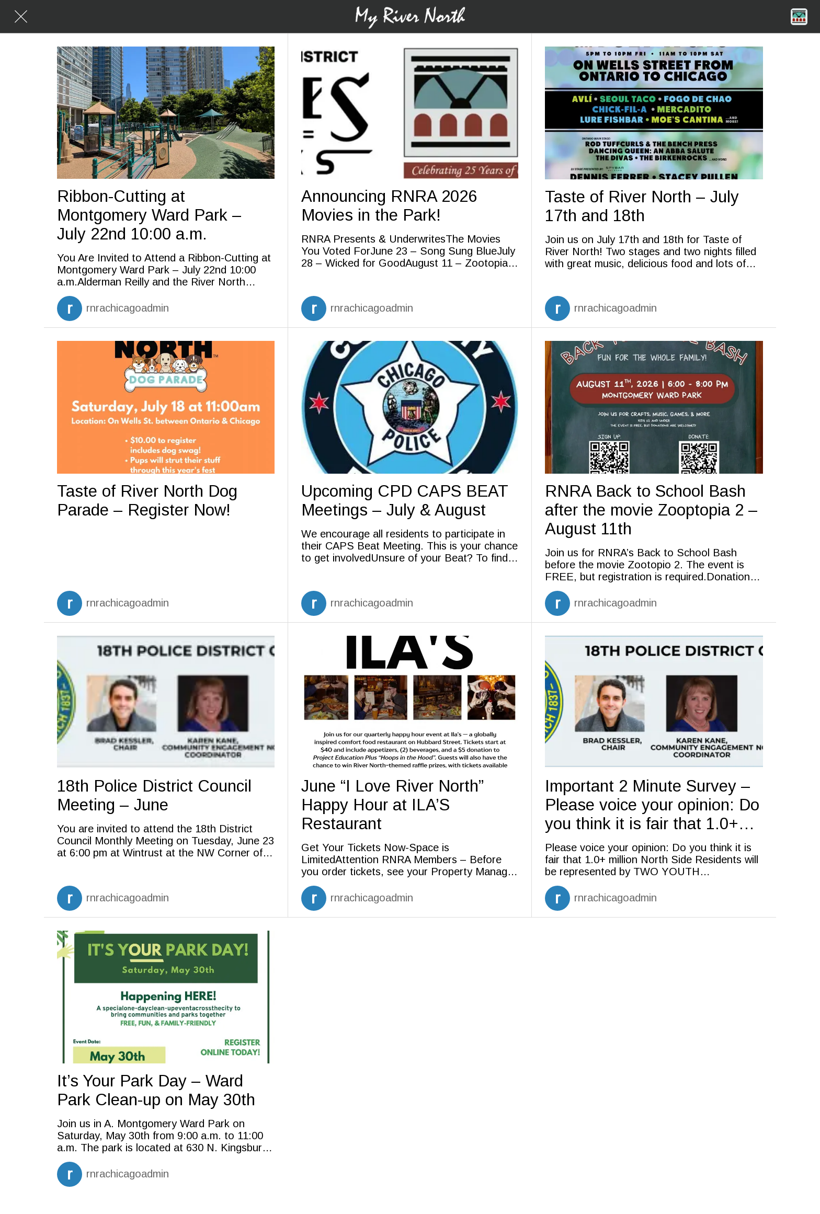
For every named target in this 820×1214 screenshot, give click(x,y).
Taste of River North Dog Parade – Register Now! (147, 500)
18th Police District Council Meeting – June (154, 795)
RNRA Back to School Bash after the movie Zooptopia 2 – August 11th (651, 510)
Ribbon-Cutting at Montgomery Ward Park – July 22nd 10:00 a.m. (149, 215)
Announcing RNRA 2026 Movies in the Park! (389, 205)
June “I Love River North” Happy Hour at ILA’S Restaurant (392, 805)
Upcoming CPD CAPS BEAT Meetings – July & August (404, 500)
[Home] (799, 16)
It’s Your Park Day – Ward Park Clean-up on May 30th (156, 1090)
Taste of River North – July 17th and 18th (642, 206)
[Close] (21, 16)
